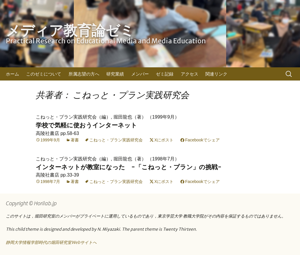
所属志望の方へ (84, 73)
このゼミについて (43, 73)
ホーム (12, 73)
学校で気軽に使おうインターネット (86, 125)
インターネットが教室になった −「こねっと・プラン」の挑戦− (129, 167)
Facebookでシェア (202, 140)
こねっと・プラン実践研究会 (116, 140)
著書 (75, 140)
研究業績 (115, 73)
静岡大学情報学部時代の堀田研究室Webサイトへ (51, 242)
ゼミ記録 (164, 73)
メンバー (140, 73)
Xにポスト (163, 140)
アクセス (189, 73)
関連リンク (216, 73)
